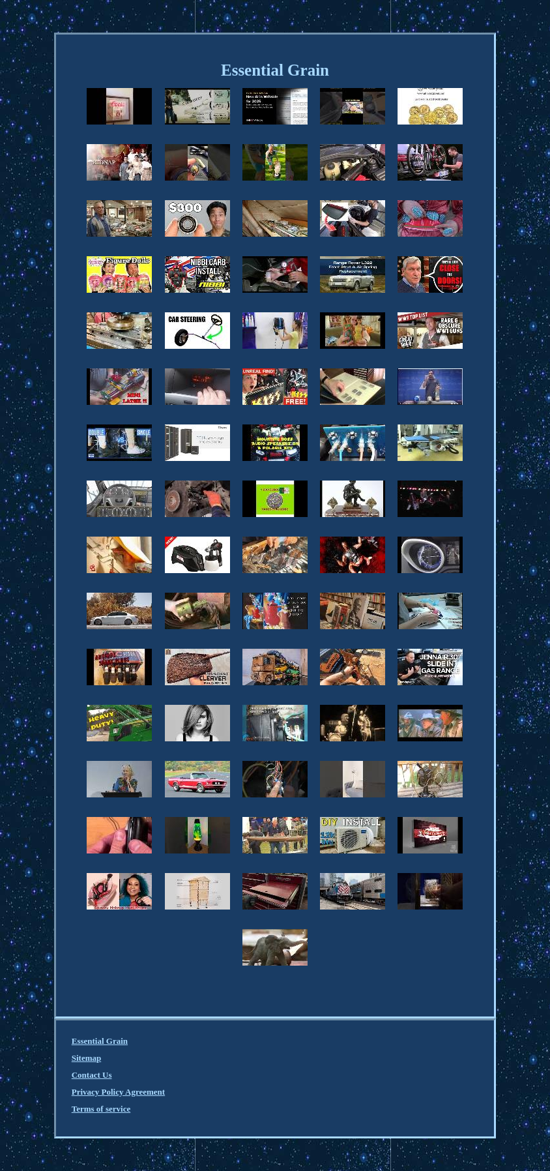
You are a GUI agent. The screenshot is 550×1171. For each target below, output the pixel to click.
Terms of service (101, 1109)
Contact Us (92, 1075)
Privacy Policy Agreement (118, 1092)
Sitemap (87, 1058)
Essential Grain (100, 1041)
